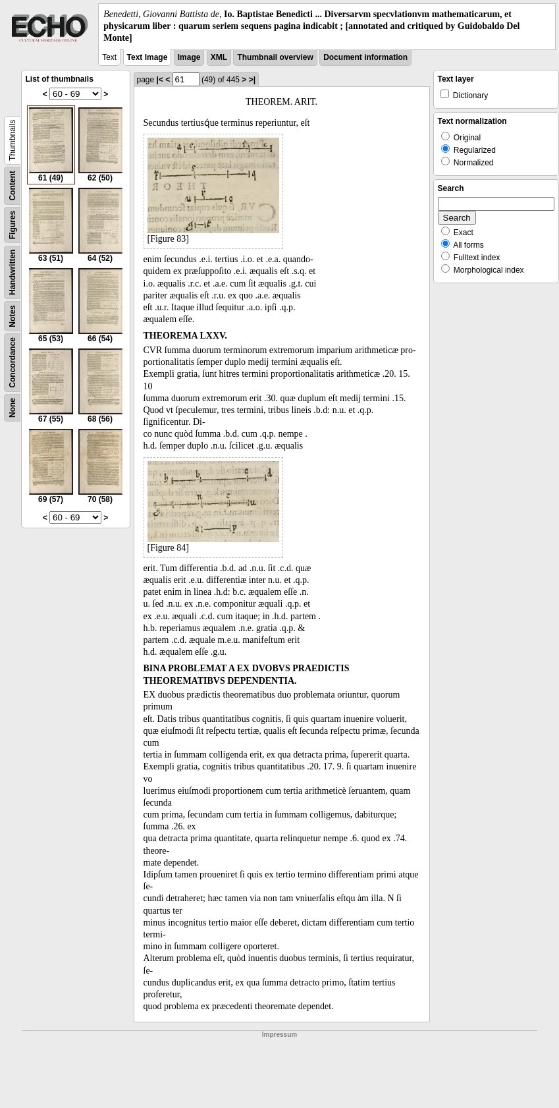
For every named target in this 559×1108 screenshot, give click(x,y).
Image (189, 57)
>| (252, 79)
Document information (365, 57)
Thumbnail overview (275, 57)
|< (160, 79)
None (12, 408)
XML (219, 57)
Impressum (279, 1034)
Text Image (147, 57)
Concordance (12, 362)
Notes (12, 316)
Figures (12, 224)
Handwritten (12, 271)
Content (12, 185)
